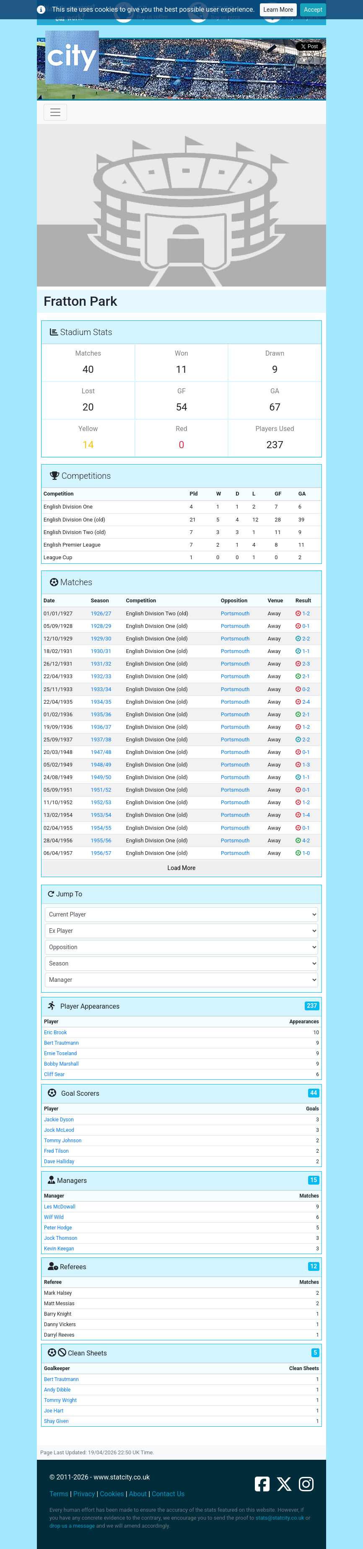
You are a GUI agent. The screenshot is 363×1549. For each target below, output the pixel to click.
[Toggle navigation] (55, 112)
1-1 (303, 651)
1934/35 (101, 702)
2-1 (303, 676)
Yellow (88, 429)
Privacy (84, 1494)
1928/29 (101, 626)
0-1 (303, 626)
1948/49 (101, 765)
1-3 (303, 765)
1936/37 (101, 727)
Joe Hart (53, 1411)
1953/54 (101, 815)
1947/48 (101, 752)
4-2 (303, 840)
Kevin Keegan (59, 1249)
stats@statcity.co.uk (280, 1518)
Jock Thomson (60, 1238)
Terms (58, 1494)
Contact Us (168, 1494)
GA (274, 391)
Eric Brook (55, 1032)
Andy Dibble (57, 1390)
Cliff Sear (54, 1074)
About (138, 1494)
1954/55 (101, 828)
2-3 (303, 664)
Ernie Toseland (60, 1053)
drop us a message (72, 1526)
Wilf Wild (54, 1217)
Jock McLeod (59, 1130)
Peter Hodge (58, 1228)
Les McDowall (59, 1207)
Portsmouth (235, 613)
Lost (88, 391)
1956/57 (101, 853)
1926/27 (101, 613)
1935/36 (101, 714)
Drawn (274, 353)
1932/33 (101, 676)
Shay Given (56, 1421)
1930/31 (101, 651)
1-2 (303, 613)
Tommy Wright (60, 1400)
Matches (88, 353)
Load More (182, 868)
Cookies (112, 1494)
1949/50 (101, 777)
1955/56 (101, 840)
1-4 (303, 815)
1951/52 (101, 790)
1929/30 (101, 638)
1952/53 (101, 802)
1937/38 (101, 739)
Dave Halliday (59, 1161)
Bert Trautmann (61, 1043)
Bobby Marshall (61, 1064)
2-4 (303, 702)
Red (181, 429)
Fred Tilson (56, 1151)
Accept (313, 9)
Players (274, 429)
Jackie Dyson (59, 1120)
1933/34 (101, 689)
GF (181, 391)
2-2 (303, 638)
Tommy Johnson (63, 1141)
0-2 (303, 689)
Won (181, 353)
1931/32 (101, 664)
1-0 (303, 853)
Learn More (278, 9)
